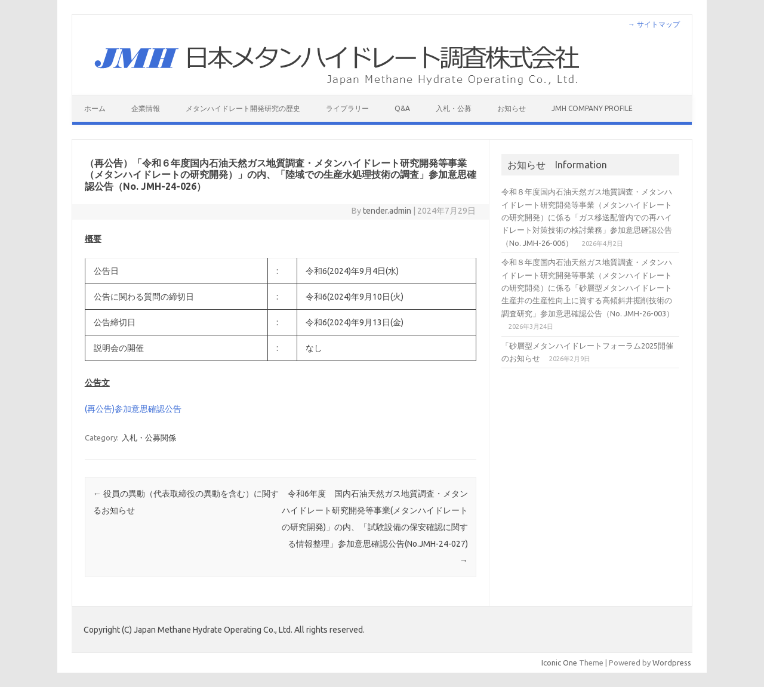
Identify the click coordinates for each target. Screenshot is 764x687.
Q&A (402, 108)
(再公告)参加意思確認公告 (133, 409)
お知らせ (511, 108)
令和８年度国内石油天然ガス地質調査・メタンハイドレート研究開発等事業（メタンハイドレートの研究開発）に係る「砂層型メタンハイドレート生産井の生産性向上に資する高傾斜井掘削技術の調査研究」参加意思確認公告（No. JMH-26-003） (587, 288)
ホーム (95, 108)
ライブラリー (347, 108)
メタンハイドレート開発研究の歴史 (243, 108)
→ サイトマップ (654, 24)
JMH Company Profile (592, 108)
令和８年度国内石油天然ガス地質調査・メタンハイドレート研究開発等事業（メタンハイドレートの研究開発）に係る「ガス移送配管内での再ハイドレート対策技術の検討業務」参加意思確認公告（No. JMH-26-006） (586, 217)
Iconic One (559, 662)
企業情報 (145, 108)
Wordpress (671, 662)
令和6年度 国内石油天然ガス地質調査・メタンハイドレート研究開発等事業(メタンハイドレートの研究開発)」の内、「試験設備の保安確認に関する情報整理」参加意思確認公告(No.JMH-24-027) (375, 527)
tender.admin (387, 210)
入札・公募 (454, 108)
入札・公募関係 (149, 437)
